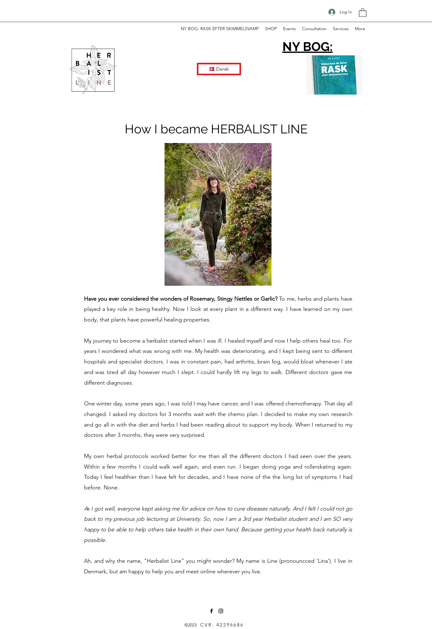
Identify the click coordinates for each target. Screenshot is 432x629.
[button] (362, 12)
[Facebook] (211, 611)
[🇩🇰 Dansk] (219, 69)
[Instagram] (221, 611)
